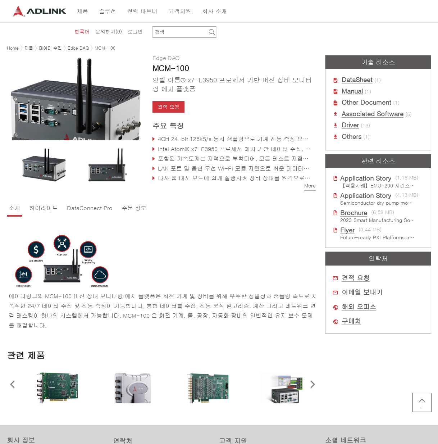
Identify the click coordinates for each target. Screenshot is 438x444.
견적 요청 (168, 106)
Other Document (366, 102)
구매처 (351, 321)
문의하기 (108, 31)
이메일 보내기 (362, 292)
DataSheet (357, 80)
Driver (350, 125)
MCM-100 (105, 48)
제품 (28, 48)
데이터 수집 (50, 48)
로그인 (135, 31)
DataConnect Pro (90, 208)
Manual (352, 91)
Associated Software (372, 114)
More (310, 185)
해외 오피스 (359, 307)
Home (13, 48)
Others (351, 136)
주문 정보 (134, 208)
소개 (14, 208)
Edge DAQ (78, 48)
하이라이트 (43, 208)
